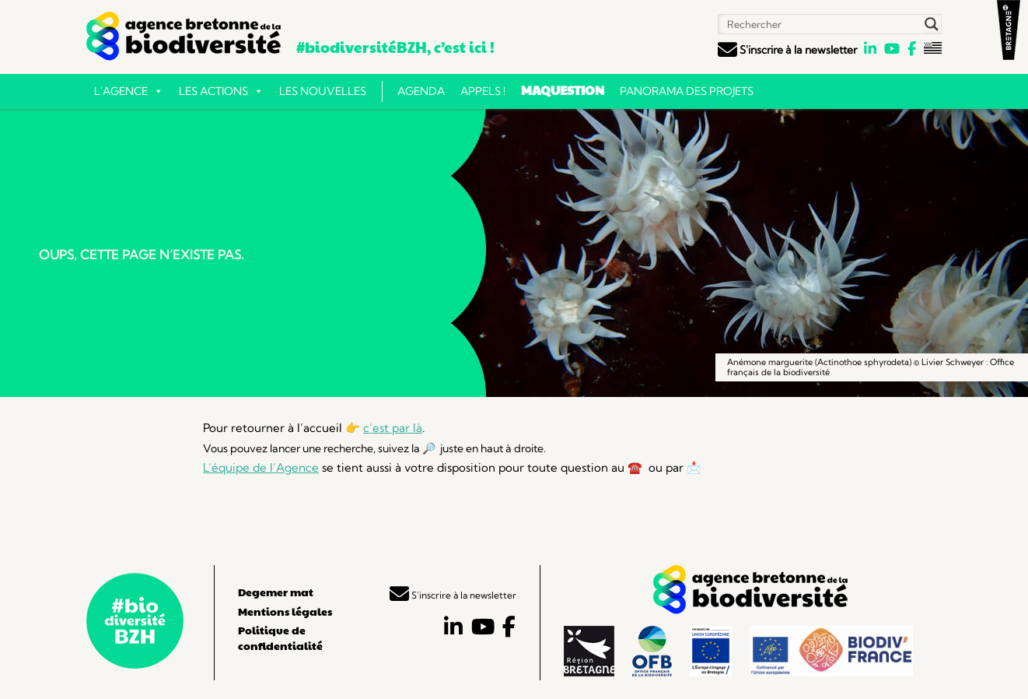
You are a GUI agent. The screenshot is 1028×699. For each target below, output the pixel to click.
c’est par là (392, 427)
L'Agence (128, 91)
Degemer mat (275, 591)
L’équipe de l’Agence (261, 467)
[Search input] (821, 24)
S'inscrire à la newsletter (787, 50)
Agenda (421, 91)
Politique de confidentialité (280, 637)
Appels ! (482, 91)
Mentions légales (285, 611)
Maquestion (562, 90)
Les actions (221, 91)
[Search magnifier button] (931, 24)
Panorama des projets (687, 91)
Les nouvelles (322, 91)
